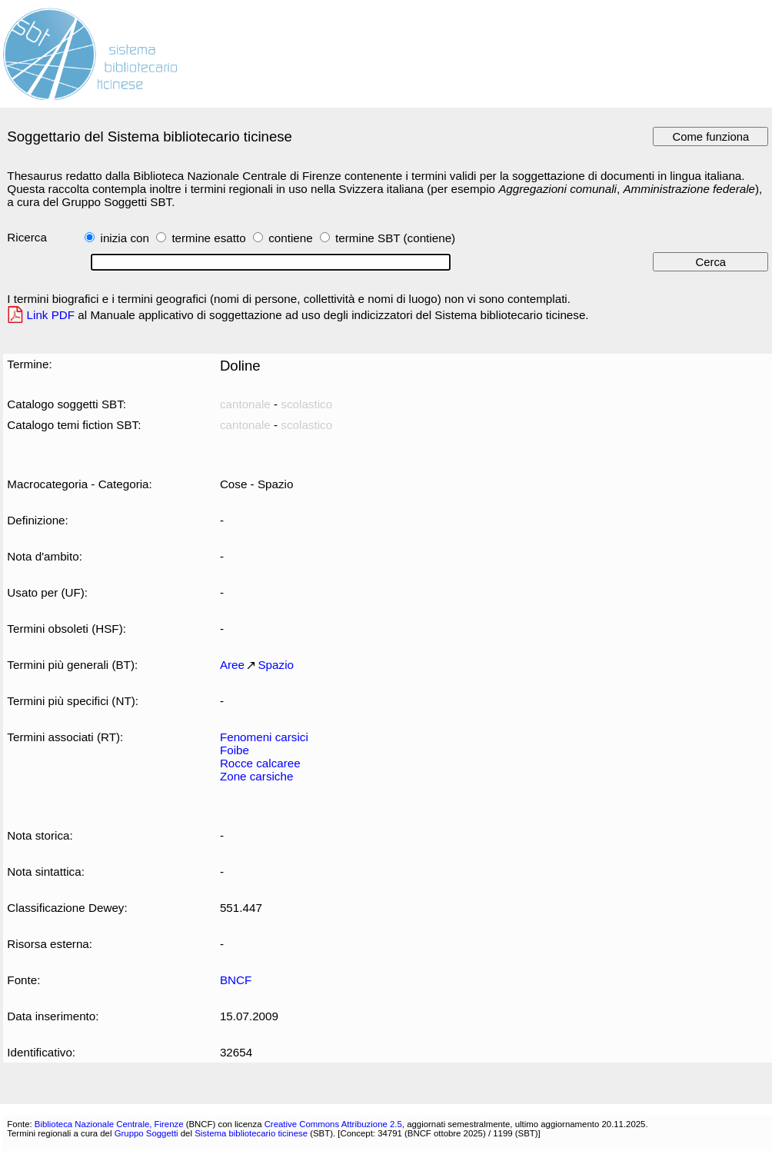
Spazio (276, 664)
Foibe (234, 750)
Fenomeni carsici (264, 736)
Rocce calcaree (260, 763)
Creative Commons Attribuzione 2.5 (333, 1124)
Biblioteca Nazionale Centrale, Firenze (109, 1124)
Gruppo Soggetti (146, 1133)
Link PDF (51, 314)
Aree (232, 664)
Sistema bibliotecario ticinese (251, 1133)
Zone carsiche (257, 776)
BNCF (235, 979)
